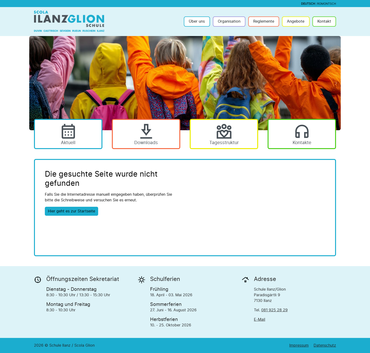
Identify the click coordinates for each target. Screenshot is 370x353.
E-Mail (259, 319)
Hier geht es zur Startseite (71, 211)
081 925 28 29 (274, 310)
